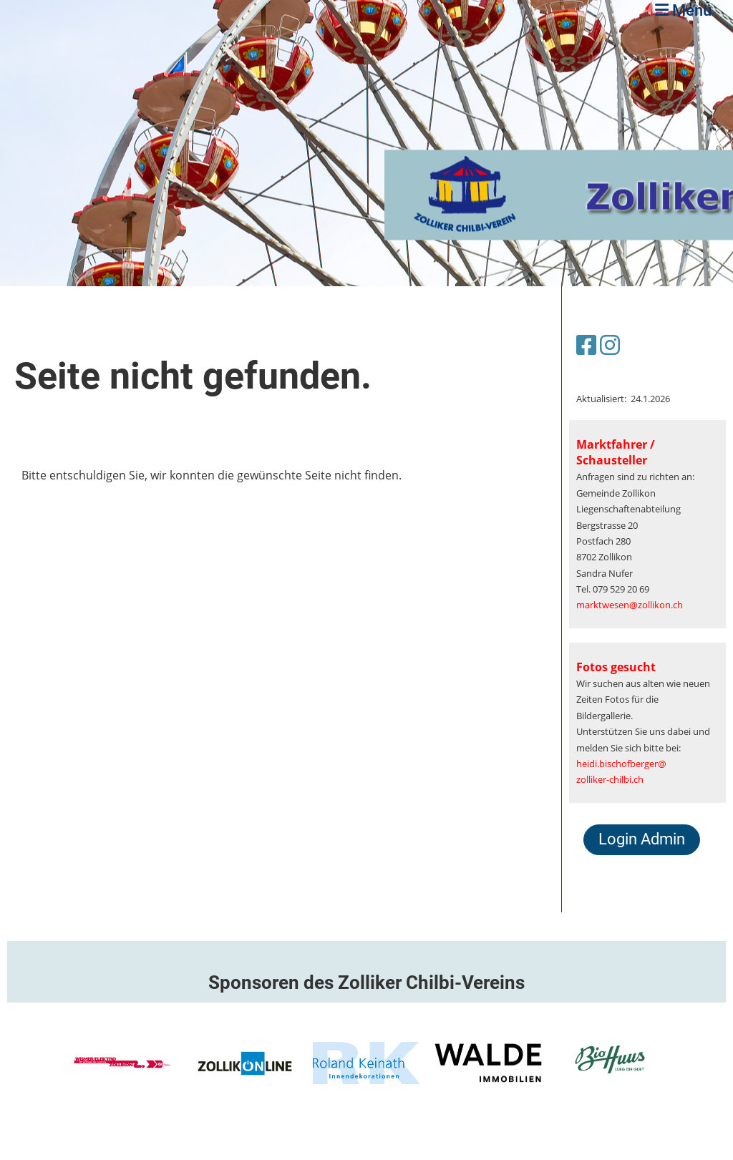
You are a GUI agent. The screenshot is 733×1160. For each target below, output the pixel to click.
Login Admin (641, 839)
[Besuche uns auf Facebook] (586, 344)
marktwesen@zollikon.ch (629, 604)
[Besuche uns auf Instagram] (610, 344)
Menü (683, 10)
